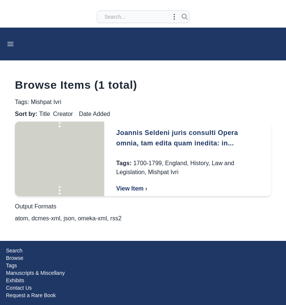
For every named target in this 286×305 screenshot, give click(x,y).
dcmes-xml (45, 218)
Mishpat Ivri (163, 172)
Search (14, 251)
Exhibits (15, 280)
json (69, 218)
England (176, 163)
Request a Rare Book (31, 295)
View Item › (131, 188)
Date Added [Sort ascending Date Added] (94, 114)
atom (21, 218)
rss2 (115, 218)
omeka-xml (92, 218)
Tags (11, 265)
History (199, 163)
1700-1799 (147, 163)
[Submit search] (185, 17)
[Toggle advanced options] (174, 16)
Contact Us (19, 288)
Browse (14, 258)
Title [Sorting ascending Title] (44, 114)
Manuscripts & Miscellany (35, 273)
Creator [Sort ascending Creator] (63, 114)
